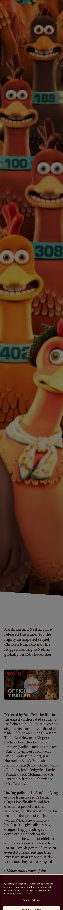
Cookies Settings (31, 902)
